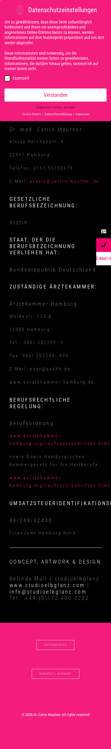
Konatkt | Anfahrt (55, 673)
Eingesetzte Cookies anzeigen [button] (55, 106)
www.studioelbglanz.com (47, 585)
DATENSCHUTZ (55, 644)
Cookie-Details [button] (32, 113)
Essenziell (16, 77)
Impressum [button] (82, 113)
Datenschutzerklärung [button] (59, 113)
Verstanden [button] (55, 94)
